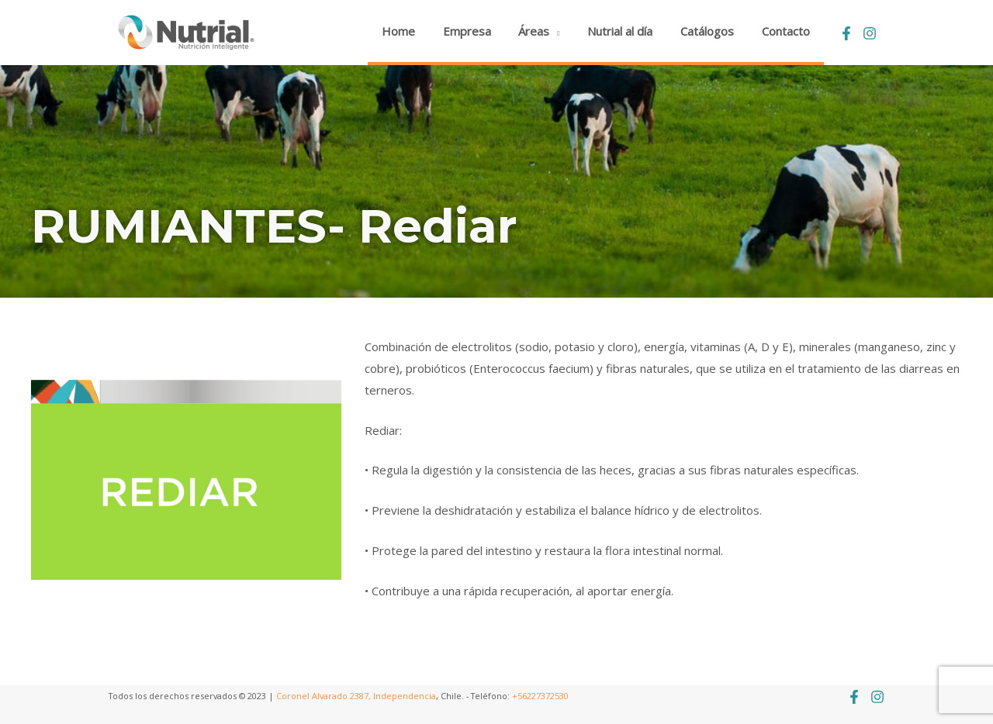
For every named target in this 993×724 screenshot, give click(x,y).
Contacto (788, 31)
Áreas (550, 31)
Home (423, 31)
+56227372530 (540, 696)
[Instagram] (870, 33)
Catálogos (714, 31)
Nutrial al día (631, 31)
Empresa (487, 31)
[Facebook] (846, 33)
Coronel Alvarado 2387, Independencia (356, 696)
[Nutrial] (186, 31)
